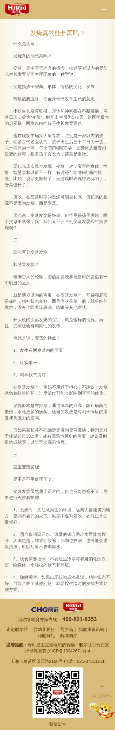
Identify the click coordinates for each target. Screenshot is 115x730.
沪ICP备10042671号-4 (68, 650)
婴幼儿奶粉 (44, 629)
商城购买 (68, 635)
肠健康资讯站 (91, 629)
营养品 (66, 629)
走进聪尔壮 (17, 629)
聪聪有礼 (46, 635)
